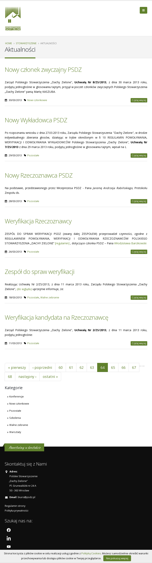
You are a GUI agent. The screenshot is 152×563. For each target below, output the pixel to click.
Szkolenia (15, 418)
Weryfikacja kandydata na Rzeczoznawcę (56, 317)
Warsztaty (15, 432)
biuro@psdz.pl (26, 497)
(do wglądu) (24, 289)
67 (134, 367)
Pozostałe (33, 155)
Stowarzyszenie (26, 43)
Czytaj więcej (139, 100)
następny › (27, 376)
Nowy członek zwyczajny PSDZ (43, 69)
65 (113, 367)
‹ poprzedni (42, 367)
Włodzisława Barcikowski (130, 243)
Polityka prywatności (16, 510)
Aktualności (48, 43)
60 (61, 367)
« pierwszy (17, 367)
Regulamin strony (15, 506)
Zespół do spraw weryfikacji (39, 271)
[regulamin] (62, 243)
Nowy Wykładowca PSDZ (36, 120)
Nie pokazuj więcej (117, 558)
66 (123, 367)
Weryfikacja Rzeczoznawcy (38, 221)
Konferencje (16, 396)
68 (10, 376)
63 (92, 367)
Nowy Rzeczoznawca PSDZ (38, 175)
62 (82, 367)
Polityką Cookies (91, 553)
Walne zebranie (49, 297)
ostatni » (50, 376)
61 (71, 367)
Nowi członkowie (37, 100)
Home (8, 43)
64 (102, 367)
